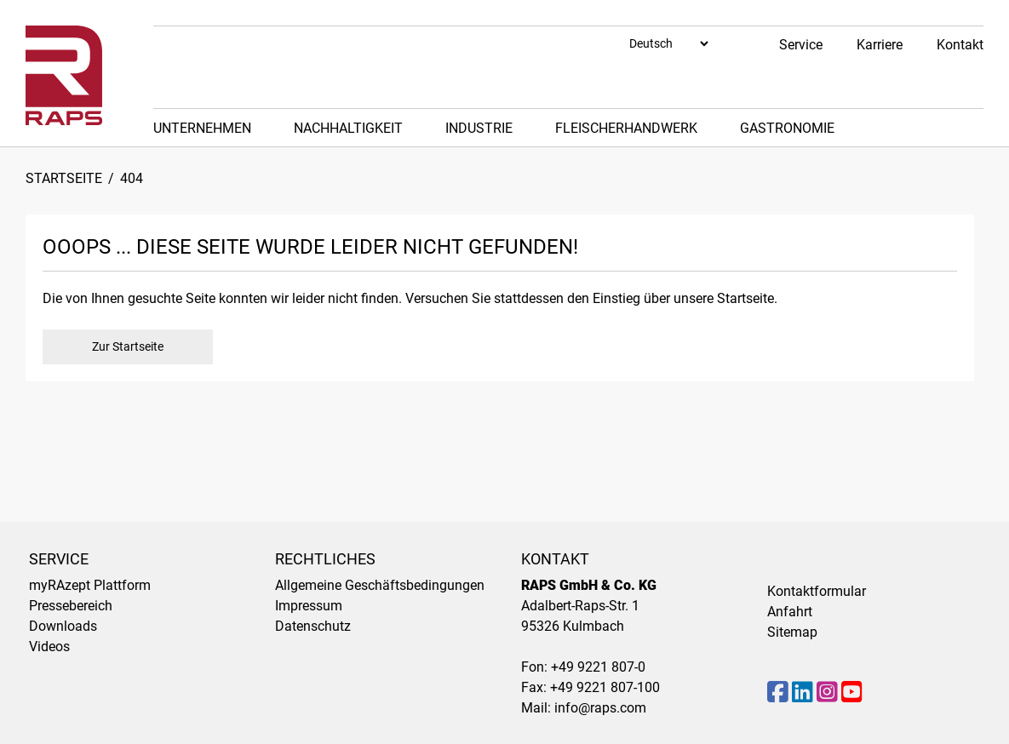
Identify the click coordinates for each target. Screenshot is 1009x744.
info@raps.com (600, 708)
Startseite (64, 178)
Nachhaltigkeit (348, 128)
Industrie (479, 128)
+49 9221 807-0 (598, 667)
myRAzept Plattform (90, 585)
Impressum (308, 606)
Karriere (880, 45)
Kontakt (960, 45)
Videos (49, 646)
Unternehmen (202, 128)
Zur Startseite (127, 346)
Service (801, 45)
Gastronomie (787, 128)
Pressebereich (70, 606)
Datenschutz (313, 626)
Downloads (63, 626)
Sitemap (792, 632)
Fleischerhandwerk (626, 128)
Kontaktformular (816, 591)
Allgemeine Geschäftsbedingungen (379, 585)
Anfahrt (789, 612)
